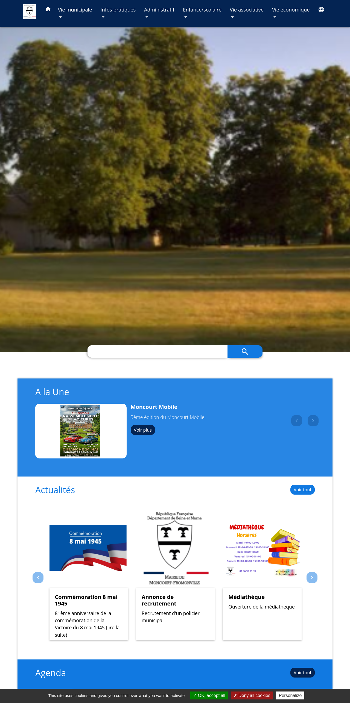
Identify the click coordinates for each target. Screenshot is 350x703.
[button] (48, 10)
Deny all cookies (252, 695)
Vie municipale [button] (75, 9)
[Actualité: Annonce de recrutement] (175, 574)
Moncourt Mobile (154, 407)
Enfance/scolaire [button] (202, 9)
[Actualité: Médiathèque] (262, 574)
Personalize (290, 695)
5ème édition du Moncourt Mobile (168, 417)
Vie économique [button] (291, 9)
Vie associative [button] (247, 9)
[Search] (158, 351)
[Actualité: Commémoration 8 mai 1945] (88, 574)
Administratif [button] (159, 9)
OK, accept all (209, 695)
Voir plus (143, 430)
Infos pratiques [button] (118, 9)
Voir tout (302, 490)
